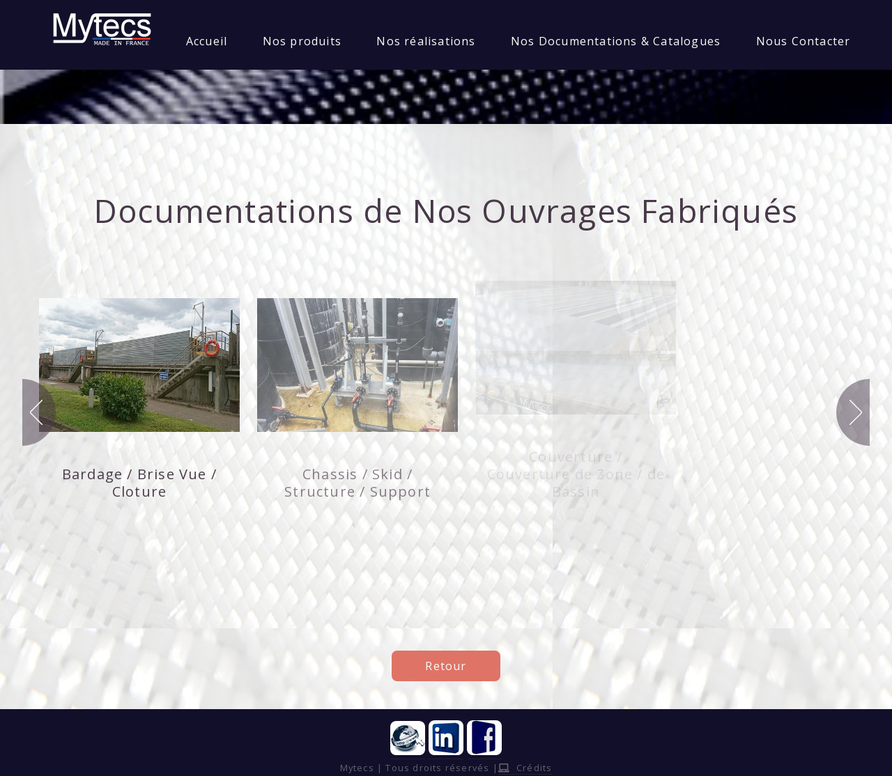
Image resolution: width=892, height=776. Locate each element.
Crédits (525, 767)
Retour (445, 666)
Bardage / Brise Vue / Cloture (139, 483)
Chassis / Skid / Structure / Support (357, 483)
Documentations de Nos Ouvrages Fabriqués (446, 210)
